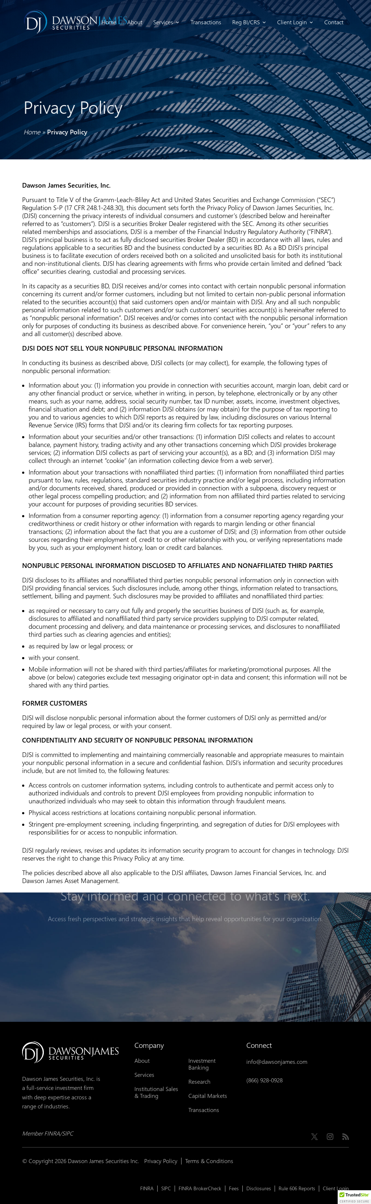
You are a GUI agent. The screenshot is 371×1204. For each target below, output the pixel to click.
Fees (234, 1189)
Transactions (206, 22)
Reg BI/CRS (249, 22)
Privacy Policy (161, 1161)
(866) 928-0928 (264, 1080)
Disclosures (258, 1189)
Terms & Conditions (209, 1161)
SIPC (166, 1189)
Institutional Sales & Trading (156, 1092)
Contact (333, 22)
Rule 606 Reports (297, 1189)
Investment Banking (202, 1064)
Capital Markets (207, 1095)
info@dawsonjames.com (276, 1061)
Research (199, 1081)
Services (166, 22)
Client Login (295, 22)
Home (108, 22)
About (134, 22)
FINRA (147, 1189)
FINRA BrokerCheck (200, 1189)
